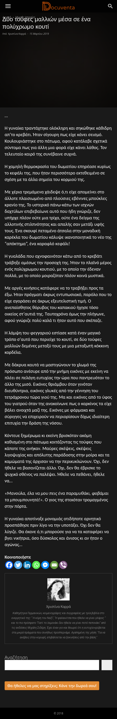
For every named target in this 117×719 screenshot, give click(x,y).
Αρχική (7, 17)
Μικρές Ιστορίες (25, 17)
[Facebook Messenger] (45, 565)
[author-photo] (58, 600)
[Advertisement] (58, 70)
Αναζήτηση (16, 657)
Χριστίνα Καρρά (17, 33)
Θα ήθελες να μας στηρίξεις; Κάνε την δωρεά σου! (51, 685)
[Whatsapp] (36, 565)
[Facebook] (9, 565)
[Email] (54, 565)
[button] (110, 6)
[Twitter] (18, 565)
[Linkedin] (27, 565)
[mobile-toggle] (7, 6)
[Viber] (63, 565)
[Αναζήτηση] (107, 665)
